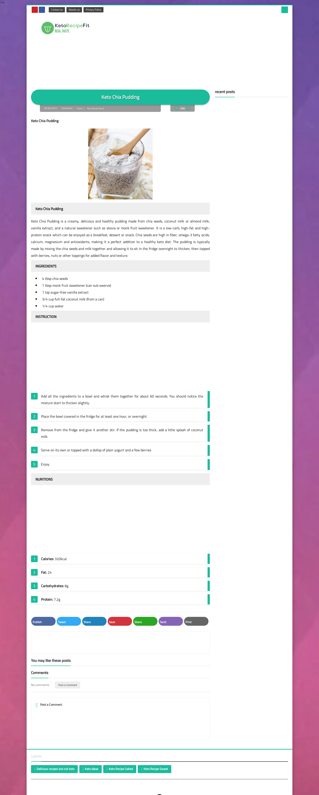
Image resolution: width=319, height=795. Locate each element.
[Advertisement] (207, 50)
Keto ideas (91, 762)
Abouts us (74, 9)
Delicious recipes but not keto (55, 762)
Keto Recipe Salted (121, 762)
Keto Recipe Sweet (96, 108)
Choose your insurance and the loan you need (96, 791)
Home (79, 108)
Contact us (56, 9)
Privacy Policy (93, 9)
